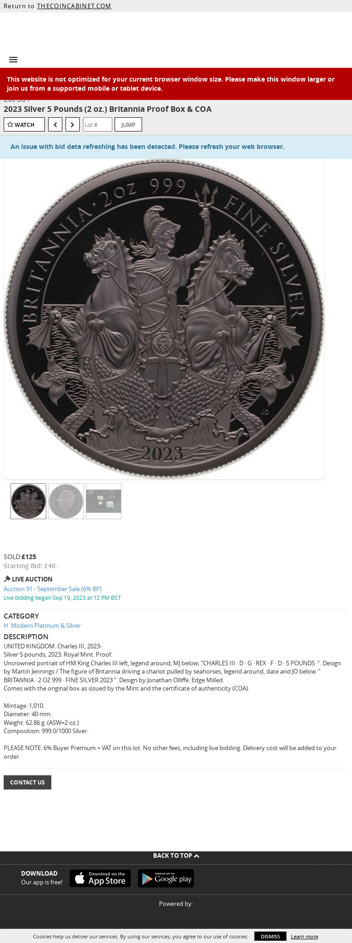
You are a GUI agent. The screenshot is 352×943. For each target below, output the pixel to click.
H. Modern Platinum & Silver (42, 625)
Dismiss (270, 936)
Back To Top (176, 855)
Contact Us (27, 782)
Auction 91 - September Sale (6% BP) (53, 589)
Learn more (304, 936)
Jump (128, 124)
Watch (24, 125)
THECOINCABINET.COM (74, 6)
